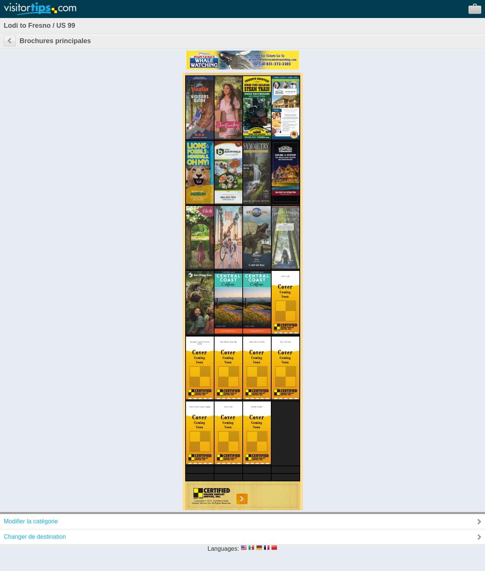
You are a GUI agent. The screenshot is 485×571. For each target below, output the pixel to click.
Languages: (223, 548)
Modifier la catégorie (31, 521)
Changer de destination (35, 536)
